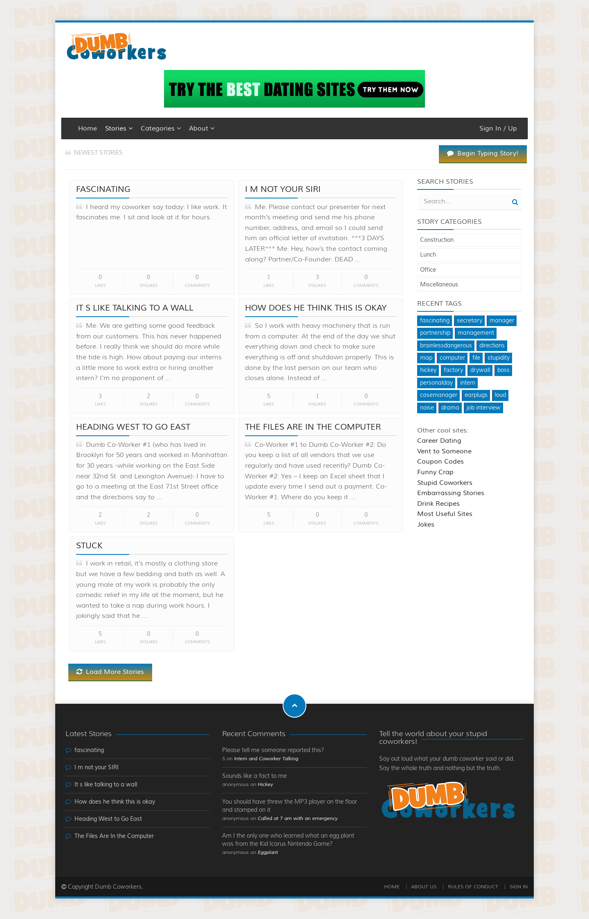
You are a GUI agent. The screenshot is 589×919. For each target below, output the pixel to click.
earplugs (476, 395)
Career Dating (439, 441)
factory (453, 370)
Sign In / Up (498, 128)
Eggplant (268, 852)
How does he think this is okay (316, 308)
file (476, 358)
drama (450, 408)
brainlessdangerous (446, 345)
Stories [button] (119, 128)
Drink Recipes (438, 504)
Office (428, 270)
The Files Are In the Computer (313, 427)
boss (503, 370)
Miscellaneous (439, 284)
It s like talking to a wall (134, 308)
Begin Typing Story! (483, 153)
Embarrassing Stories (450, 493)
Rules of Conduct (473, 887)
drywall (480, 370)
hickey (428, 370)
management (476, 333)
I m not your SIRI (283, 189)
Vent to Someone (444, 451)
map (426, 358)
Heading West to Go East (133, 427)
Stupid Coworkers (444, 483)
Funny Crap (435, 472)
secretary (469, 320)
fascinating (103, 189)
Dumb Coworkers (118, 887)
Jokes (425, 524)
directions (492, 345)
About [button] (201, 128)
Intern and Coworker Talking (266, 759)
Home (87, 128)
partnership (435, 333)
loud (500, 395)
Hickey (265, 785)
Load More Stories (110, 672)
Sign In (519, 887)
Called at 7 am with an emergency (297, 818)
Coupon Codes (440, 461)
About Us (423, 887)
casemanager (438, 395)
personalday (436, 383)
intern (467, 383)
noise (427, 408)
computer (452, 358)
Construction (437, 240)
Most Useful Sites (444, 514)
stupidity (499, 358)
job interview (484, 408)
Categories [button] (161, 128)
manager (502, 320)
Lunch (428, 255)
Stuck (89, 546)
